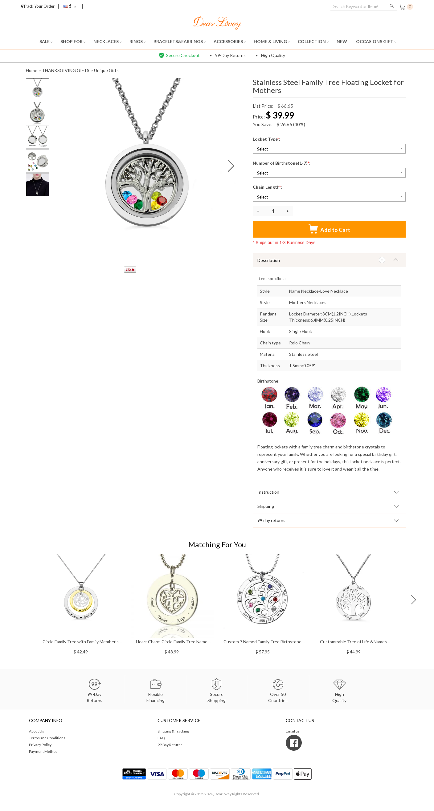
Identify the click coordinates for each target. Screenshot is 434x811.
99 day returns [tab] (271, 520)
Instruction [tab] (268, 492)
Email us (293, 731)
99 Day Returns (170, 744)
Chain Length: (268, 187)
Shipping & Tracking (173, 731)
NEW (342, 41)
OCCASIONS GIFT (376, 41)
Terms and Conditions (47, 738)
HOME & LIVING (272, 41)
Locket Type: (267, 139)
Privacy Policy (40, 744)
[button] (231, 166)
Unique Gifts (106, 70)
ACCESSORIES (230, 41)
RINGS (137, 41)
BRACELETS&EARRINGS (180, 41)
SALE (45, 41)
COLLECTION (313, 41)
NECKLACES (107, 41)
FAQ (161, 738)
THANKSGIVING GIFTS (65, 70)
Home (31, 70)
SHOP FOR (72, 41)
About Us (36, 731)
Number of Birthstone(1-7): (282, 163)
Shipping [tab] (265, 506)
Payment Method (43, 751)
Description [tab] (268, 260)
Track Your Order (38, 6)
